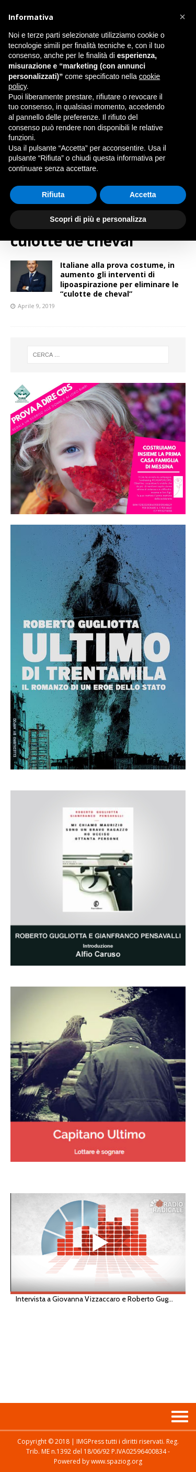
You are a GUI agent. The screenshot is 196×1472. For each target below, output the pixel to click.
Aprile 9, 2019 (36, 306)
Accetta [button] (143, 194)
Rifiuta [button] (53, 194)
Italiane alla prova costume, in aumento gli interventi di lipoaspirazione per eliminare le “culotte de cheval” (119, 279)
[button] (182, 16)
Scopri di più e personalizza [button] (98, 219)
